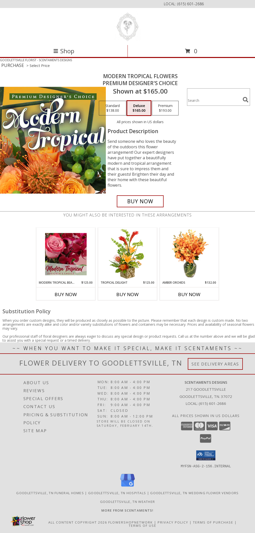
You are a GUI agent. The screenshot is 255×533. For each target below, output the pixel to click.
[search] (245, 100)
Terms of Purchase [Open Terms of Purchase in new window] (213, 522)
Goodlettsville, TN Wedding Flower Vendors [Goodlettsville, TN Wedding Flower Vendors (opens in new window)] (194, 492)
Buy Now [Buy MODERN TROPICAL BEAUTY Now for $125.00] (66, 294)
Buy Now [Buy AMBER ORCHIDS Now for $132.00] (189, 294)
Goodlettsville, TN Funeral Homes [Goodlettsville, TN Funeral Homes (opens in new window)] (50, 492)
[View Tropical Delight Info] (127, 254)
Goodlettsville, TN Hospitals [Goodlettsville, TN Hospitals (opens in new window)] (117, 492)
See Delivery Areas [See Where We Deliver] (215, 364)
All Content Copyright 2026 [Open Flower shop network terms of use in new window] (77, 522)
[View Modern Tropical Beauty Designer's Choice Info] (66, 254)
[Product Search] (214, 100)
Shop (63, 51)
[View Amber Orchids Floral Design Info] (189, 254)
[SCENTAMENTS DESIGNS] (127, 26)
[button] (205, 455)
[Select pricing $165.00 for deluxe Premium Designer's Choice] (139, 108)
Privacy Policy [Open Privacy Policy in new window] (173, 522)
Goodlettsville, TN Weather (127, 501)
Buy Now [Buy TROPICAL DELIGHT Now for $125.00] (127, 294)
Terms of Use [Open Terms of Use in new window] (142, 525)
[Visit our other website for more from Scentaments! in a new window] (127, 510)
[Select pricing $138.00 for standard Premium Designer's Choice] (112, 108)
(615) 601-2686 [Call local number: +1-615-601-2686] (190, 3)
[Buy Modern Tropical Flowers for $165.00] (140, 201)
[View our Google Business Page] (127, 486)
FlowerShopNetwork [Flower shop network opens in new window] (130, 522)
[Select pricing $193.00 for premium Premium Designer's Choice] (165, 108)
